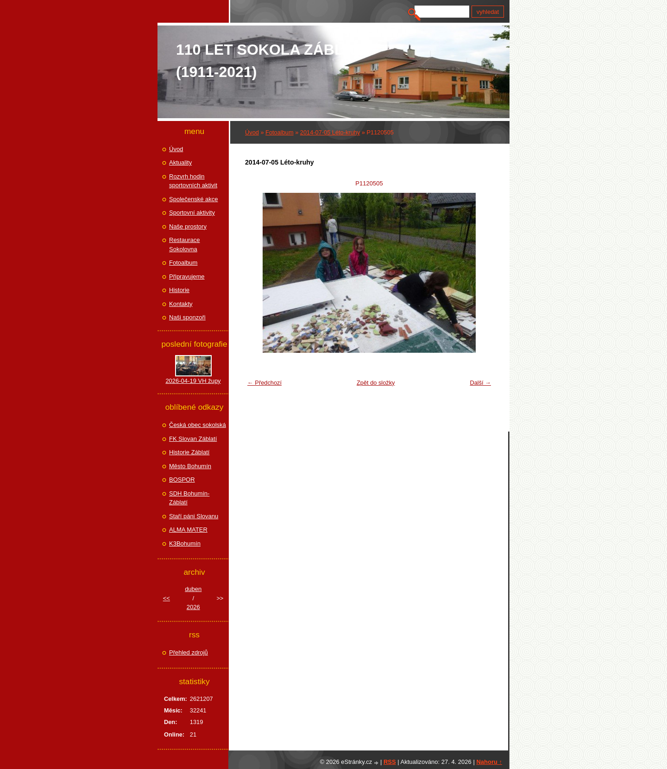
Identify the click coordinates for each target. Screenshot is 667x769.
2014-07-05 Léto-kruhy (330, 132)
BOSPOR (182, 479)
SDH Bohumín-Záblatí (189, 498)
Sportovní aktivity (192, 212)
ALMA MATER (188, 529)
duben (193, 588)
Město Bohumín (190, 466)
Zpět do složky (376, 382)
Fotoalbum (279, 132)
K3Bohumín (185, 543)
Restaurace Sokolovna (184, 244)
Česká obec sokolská (197, 424)
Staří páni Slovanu (193, 516)
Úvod (252, 132)
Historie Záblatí (189, 452)
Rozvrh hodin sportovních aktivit (193, 181)
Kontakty (181, 303)
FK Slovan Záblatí (193, 438)
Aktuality (180, 162)
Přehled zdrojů (188, 652)
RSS (390, 761)
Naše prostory (188, 226)
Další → (480, 382)
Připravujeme (187, 276)
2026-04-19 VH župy (192, 380)
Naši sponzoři (187, 317)
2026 (193, 607)
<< (166, 598)
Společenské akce (193, 199)
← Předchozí (264, 382)
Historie (179, 289)
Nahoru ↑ (489, 761)
